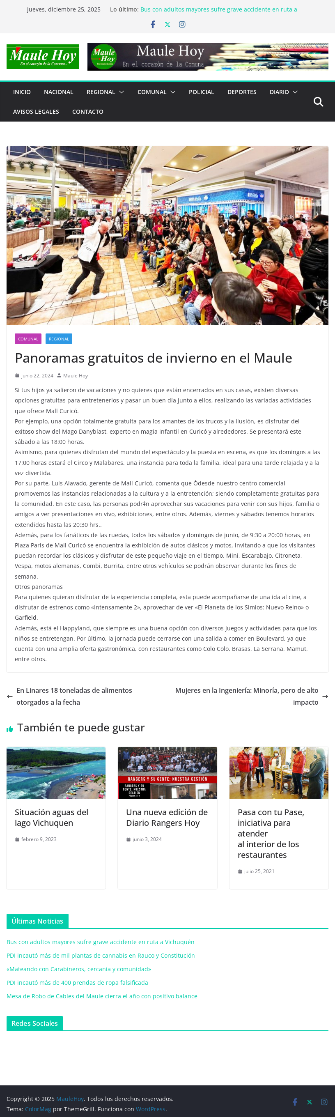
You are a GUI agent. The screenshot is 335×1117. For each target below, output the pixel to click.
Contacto (87, 111)
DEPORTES (242, 92)
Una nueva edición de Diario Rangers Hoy (167, 817)
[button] (119, 92)
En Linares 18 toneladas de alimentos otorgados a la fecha (69, 696)
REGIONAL (101, 92)
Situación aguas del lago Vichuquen (51, 817)
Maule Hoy (75, 375)
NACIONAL (58, 92)
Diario (279, 92)
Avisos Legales (36, 111)
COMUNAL (152, 92)
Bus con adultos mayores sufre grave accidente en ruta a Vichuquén (101, 942)
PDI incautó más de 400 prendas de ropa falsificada (77, 982)
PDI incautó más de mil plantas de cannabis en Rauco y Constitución (101, 955)
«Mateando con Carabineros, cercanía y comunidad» (79, 969)
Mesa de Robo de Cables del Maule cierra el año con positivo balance (102, 996)
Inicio (22, 92)
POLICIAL (201, 92)
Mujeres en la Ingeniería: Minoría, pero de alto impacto (251, 696)
